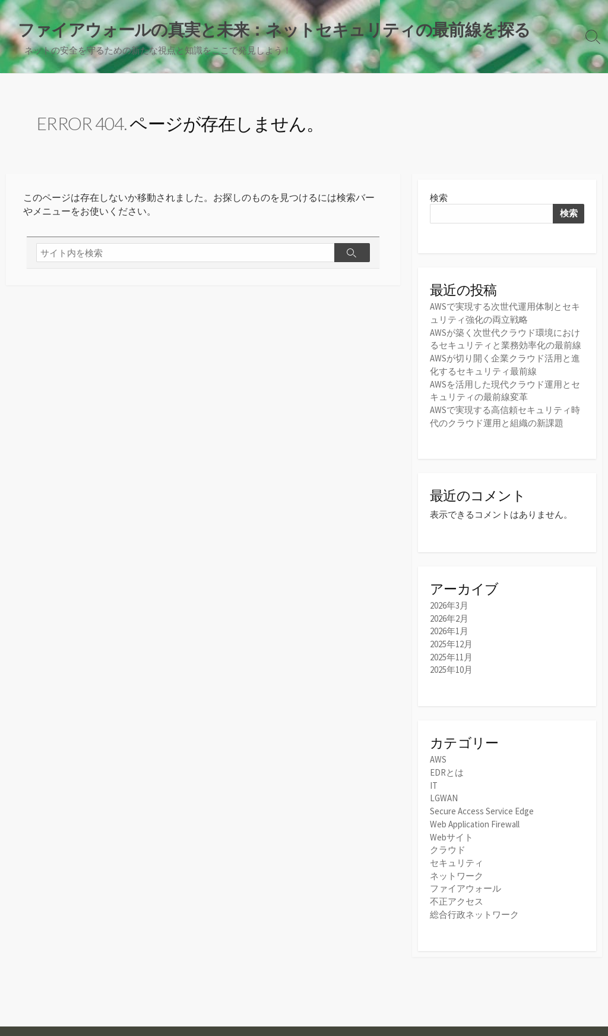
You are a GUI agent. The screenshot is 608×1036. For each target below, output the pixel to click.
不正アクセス (456, 892)
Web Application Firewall (475, 817)
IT (434, 779)
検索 (439, 198)
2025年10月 (451, 664)
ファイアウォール (465, 879)
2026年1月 (449, 627)
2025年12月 (451, 639)
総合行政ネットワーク (474, 904)
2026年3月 (449, 602)
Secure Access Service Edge (482, 804)
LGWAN (444, 792)
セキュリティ (456, 854)
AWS (438, 754)
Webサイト (451, 829)
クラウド (448, 842)
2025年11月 (451, 652)
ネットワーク (456, 867)
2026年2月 (449, 615)
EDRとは (447, 767)
